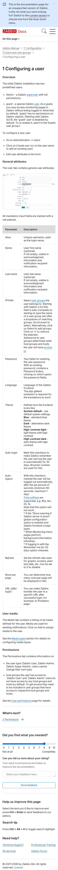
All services (9, 851)
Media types (19, 638)
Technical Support (12, 844)
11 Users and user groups (16, 52)
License (18, 867)
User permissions (22, 700)
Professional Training (43, 844)
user (36, 103)
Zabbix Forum (39, 851)
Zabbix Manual (10, 48)
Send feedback (29, 785)
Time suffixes (31, 497)
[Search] (44, 31)
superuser (32, 94)
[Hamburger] (52, 31)
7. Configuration (33, 48)
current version (38, 15)
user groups (38, 300)
